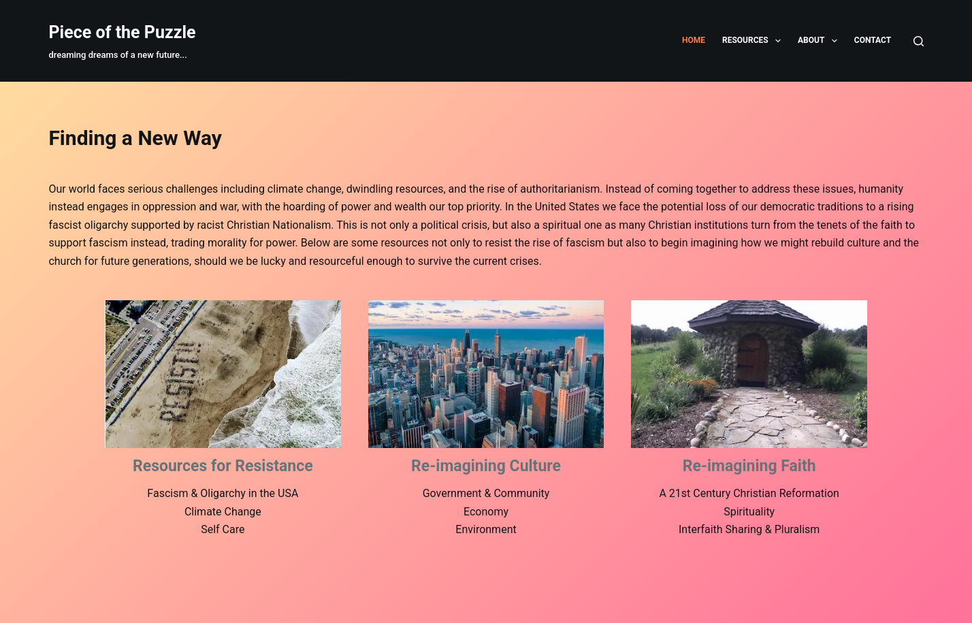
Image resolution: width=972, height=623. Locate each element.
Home (693, 40)
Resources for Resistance (223, 466)
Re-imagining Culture (486, 466)
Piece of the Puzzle (121, 32)
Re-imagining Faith (749, 466)
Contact (872, 40)
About (820, 41)
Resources (754, 41)
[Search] (918, 41)
